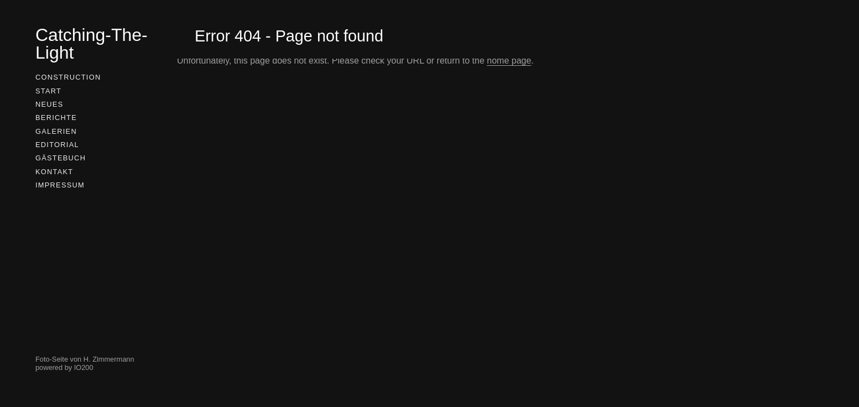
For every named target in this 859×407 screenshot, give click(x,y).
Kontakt (54, 172)
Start (48, 91)
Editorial (57, 144)
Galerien (56, 131)
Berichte (56, 117)
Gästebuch (60, 158)
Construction (68, 77)
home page (509, 60)
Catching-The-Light (91, 43)
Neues (49, 104)
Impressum (60, 185)
